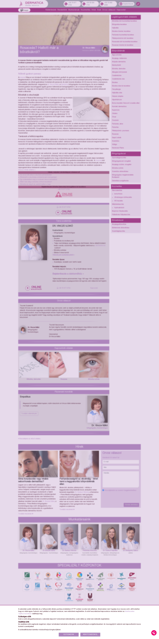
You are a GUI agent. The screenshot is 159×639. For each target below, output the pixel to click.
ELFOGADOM (69, 634)
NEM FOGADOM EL (90, 634)
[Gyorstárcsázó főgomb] (154, 633)
